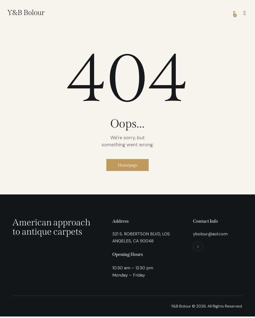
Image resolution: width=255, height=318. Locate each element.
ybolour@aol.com (210, 235)
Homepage (127, 165)
